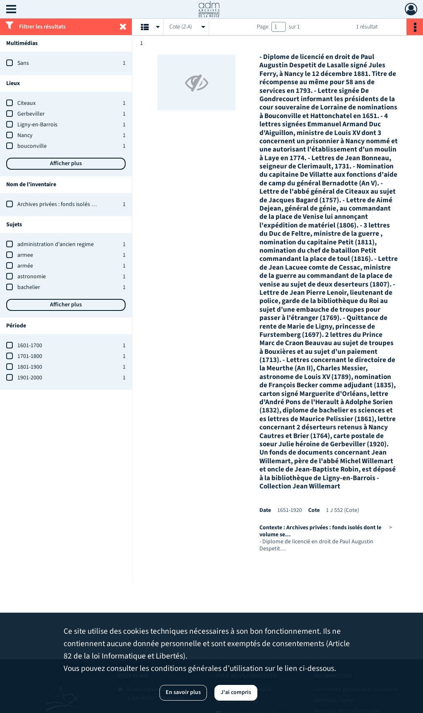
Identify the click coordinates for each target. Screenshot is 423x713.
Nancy (25, 135)
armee (25, 255)
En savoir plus (183, 692)
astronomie (31, 276)
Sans (23, 63)
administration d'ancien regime (55, 244)
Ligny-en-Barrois (37, 125)
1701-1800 (29, 356)
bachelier (28, 287)
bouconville (32, 146)
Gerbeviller (31, 114)
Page (263, 27)
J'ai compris (236, 692)
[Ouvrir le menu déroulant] (11, 10)
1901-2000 (29, 378)
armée (25, 266)
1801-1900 (29, 367)
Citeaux (26, 103)
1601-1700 (29, 345)
